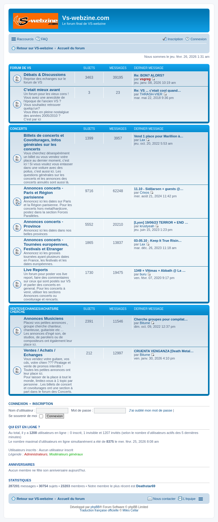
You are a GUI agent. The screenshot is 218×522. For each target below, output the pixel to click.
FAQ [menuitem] (44, 39)
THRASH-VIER (151, 94)
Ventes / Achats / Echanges (39, 352)
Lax (142, 140)
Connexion (18, 403)
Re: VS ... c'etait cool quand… (157, 90)
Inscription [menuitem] (175, 39)
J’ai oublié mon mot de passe (150, 410)
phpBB (95, 507)
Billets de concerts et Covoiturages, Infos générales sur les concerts (44, 142)
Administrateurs (35, 454)
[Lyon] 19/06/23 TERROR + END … (161, 222)
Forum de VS (20, 68)
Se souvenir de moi (25, 416)
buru (143, 274)
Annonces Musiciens (43, 318)
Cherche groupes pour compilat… (161, 319)
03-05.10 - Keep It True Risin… (158, 240)
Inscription (42, 403)
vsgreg (145, 79)
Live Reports (36, 270)
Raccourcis (25, 39)
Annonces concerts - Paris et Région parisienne (43, 192)
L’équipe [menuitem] (189, 499)
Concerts (18, 128)
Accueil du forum (71, 499)
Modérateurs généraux (66, 454)
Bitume (145, 323)
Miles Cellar (130, 510)
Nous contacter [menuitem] (164, 499)
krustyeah (147, 226)
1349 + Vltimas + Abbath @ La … (160, 270)
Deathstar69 (145, 486)
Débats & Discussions (45, 74)
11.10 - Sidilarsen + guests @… (158, 189)
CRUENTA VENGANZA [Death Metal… (163, 351)
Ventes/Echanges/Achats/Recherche (34, 310)
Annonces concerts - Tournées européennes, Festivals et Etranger (46, 244)
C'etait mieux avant (42, 89)
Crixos (144, 192)
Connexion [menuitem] (198, 39)
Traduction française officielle (99, 510)
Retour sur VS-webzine (35, 499)
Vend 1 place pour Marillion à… (158, 136)
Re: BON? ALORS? (149, 75)
